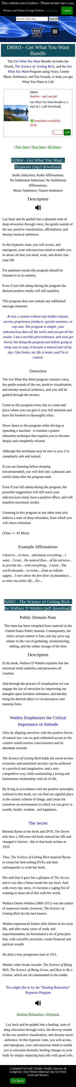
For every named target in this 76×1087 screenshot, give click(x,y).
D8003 (34, 92)
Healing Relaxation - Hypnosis (38, 1014)
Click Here (52, 10)
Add (67, 132)
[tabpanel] (38, 71)
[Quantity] (58, 132)
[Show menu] (55, 31)
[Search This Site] (32, 18)
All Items (54, 147)
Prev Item (22, 147)
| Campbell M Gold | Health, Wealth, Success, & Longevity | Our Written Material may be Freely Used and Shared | (38, 1072)
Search (53, 18)
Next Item (38, 147)
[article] (38, 113)
